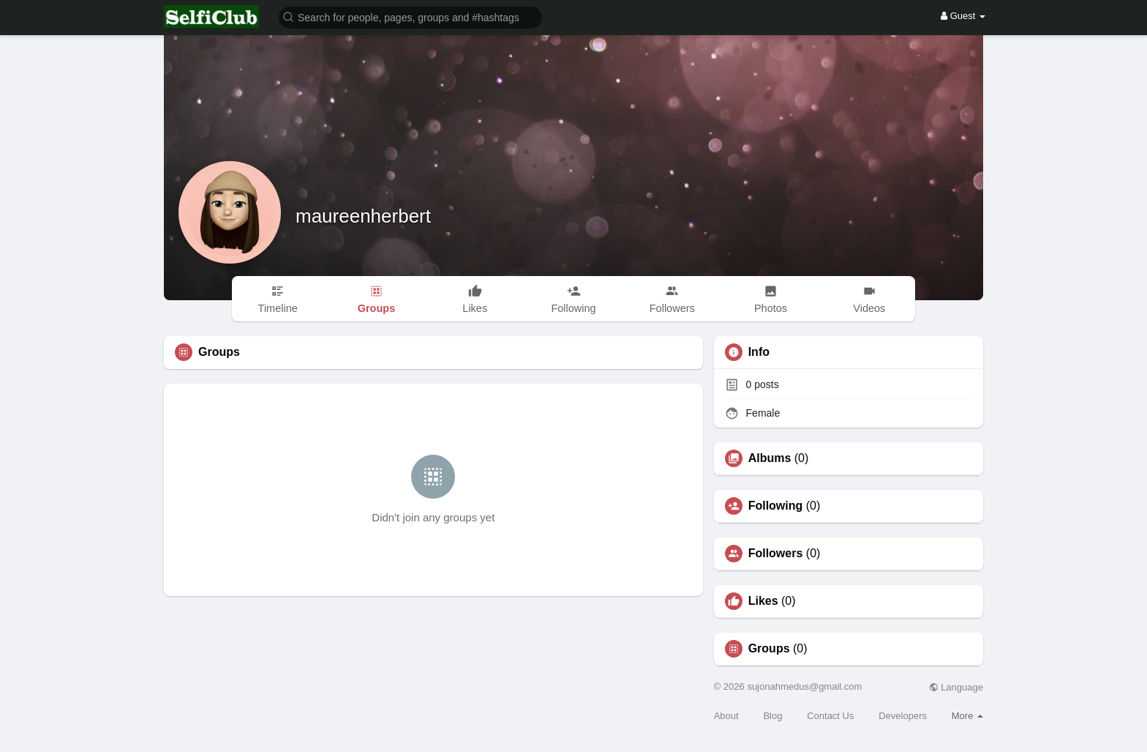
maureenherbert (363, 216)
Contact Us (830, 716)
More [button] (967, 715)
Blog (772, 716)
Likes (763, 601)
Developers (903, 716)
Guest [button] (963, 15)
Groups (769, 649)
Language (956, 687)
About (726, 716)
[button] (410, 16)
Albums (769, 458)
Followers (775, 553)
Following (775, 506)
